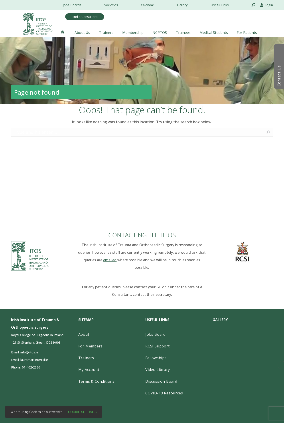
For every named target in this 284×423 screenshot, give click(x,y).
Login (266, 5)
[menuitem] (72, 5)
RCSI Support (157, 346)
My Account (88, 369)
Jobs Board (155, 334)
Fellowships (156, 357)
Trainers (86, 357)
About (83, 334)
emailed (109, 259)
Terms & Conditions (96, 381)
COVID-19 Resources (164, 393)
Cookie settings (82, 412)
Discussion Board (161, 381)
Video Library (157, 369)
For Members (90, 346)
